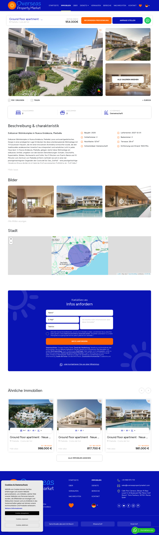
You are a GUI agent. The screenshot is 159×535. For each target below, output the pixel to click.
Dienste (83, 6)
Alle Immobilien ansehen (79, 458)
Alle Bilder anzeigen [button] (17, 221)
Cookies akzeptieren (22, 513)
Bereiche (107, 6)
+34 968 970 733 (128, 480)
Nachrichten (120, 6)
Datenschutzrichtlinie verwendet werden (77, 333)
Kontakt (132, 6)
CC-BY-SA (147, 274)
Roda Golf (134, 524)
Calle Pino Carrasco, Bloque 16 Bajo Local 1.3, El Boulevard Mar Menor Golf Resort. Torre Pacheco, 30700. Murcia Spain (136, 494)
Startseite (54, 6)
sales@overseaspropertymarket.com (136, 485)
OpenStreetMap (133, 274)
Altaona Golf (97, 524)
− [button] (11, 242)
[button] (35, 100)
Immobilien (66, 6)
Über (75, 6)
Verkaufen (96, 6)
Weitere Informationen (13, 508)
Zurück (146, 100)
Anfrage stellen (127, 20)
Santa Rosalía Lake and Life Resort (61, 524)
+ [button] (11, 239)
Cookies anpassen (22, 519)
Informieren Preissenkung (96, 20)
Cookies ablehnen (22, 525)
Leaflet (119, 274)
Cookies (47, 507)
